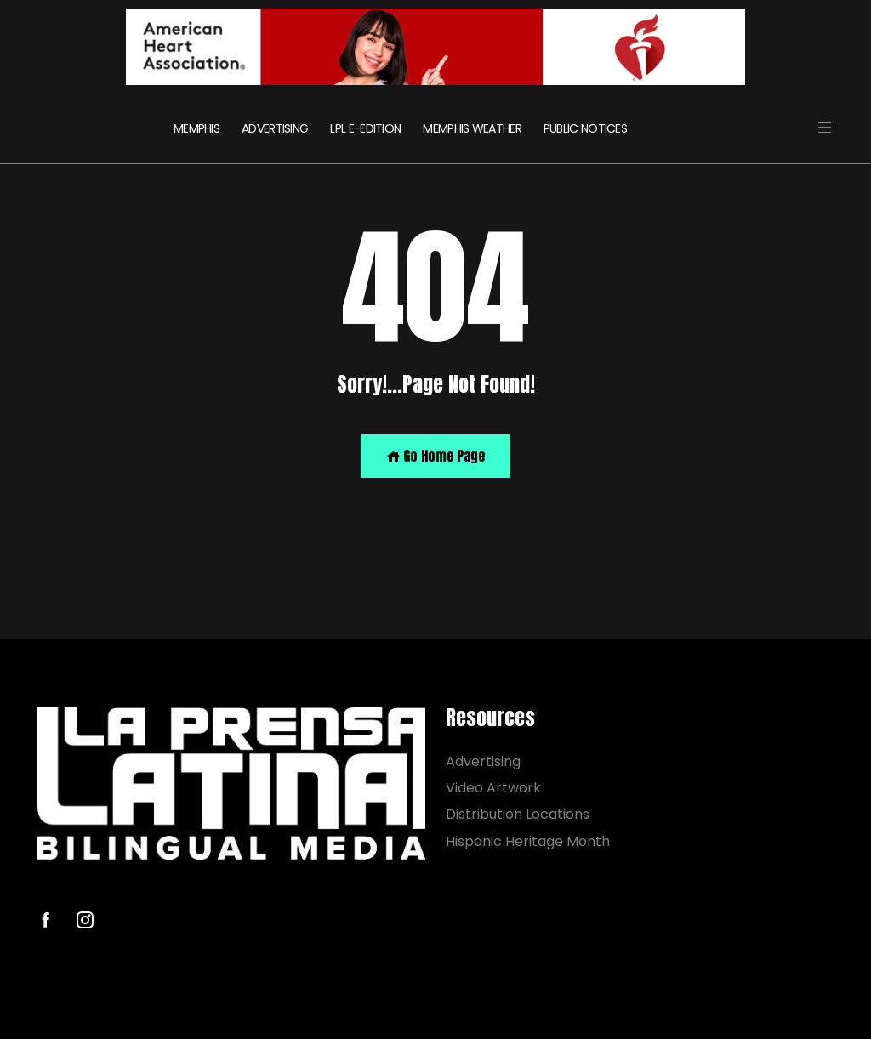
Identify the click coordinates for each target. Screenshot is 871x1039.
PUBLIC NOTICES (585, 128)
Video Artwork (493, 788)
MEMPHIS (196, 128)
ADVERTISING (275, 128)
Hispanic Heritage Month (528, 840)
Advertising (483, 761)
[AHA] (435, 47)
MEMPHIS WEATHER (472, 128)
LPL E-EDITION (365, 128)
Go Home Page (435, 456)
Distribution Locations (517, 814)
